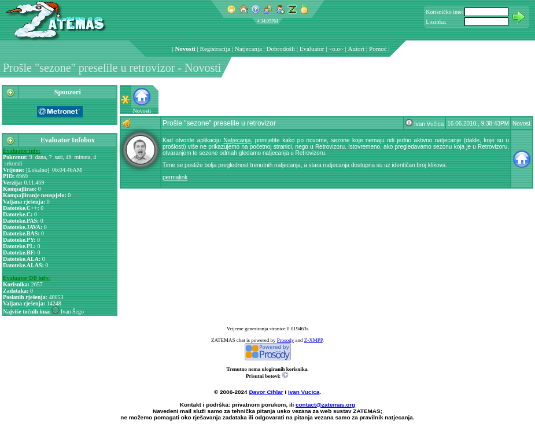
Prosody (285, 340)
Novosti (185, 48)
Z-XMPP (313, 340)
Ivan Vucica (303, 392)
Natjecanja (248, 48)
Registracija (215, 48)
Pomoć (378, 48)
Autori (356, 48)
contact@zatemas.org (325, 404)
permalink (175, 177)
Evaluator (312, 48)
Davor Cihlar (266, 392)
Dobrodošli (281, 48)
